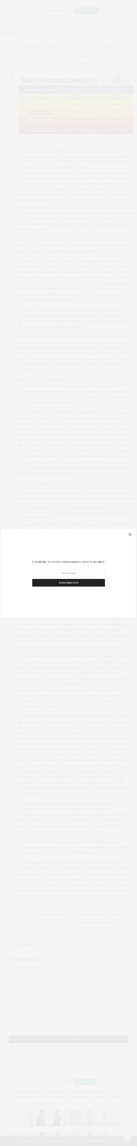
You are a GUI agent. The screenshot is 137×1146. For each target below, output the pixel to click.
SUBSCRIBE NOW (68, 582)
